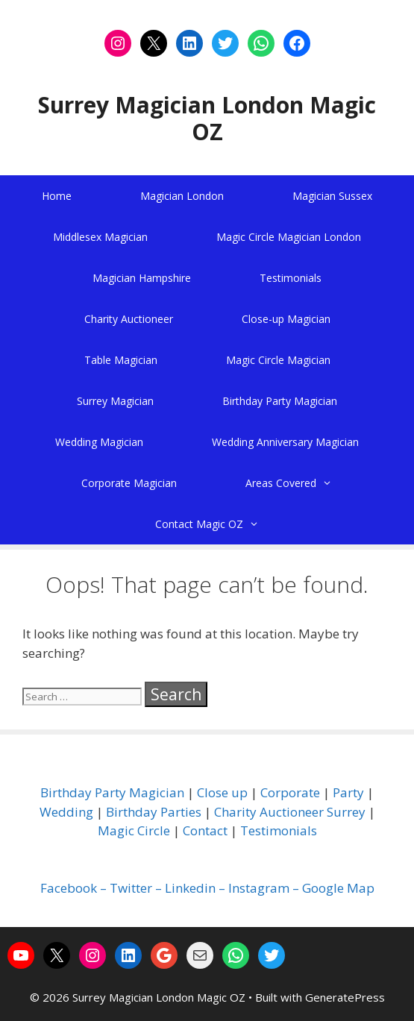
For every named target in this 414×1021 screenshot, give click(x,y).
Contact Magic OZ (224, 523)
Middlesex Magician (100, 237)
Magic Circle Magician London (288, 237)
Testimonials (291, 278)
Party (348, 792)
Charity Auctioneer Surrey (290, 811)
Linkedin (190, 887)
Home (57, 196)
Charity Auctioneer (128, 319)
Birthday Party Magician (279, 401)
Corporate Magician (129, 483)
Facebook (68, 887)
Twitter (131, 887)
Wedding (66, 811)
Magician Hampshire (141, 278)
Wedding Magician (99, 442)
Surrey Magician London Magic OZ (207, 118)
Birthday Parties (153, 811)
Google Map (338, 887)
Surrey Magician (115, 401)
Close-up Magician (286, 319)
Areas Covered (305, 482)
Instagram (258, 887)
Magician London (182, 196)
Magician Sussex (332, 196)
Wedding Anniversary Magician (285, 442)
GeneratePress (345, 997)
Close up (222, 792)
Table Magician (120, 360)
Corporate (290, 792)
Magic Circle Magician (278, 360)
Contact (205, 830)
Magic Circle (134, 830)
